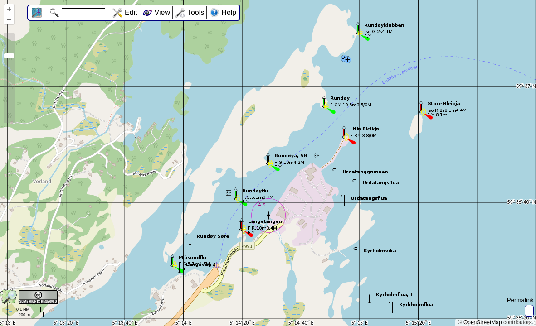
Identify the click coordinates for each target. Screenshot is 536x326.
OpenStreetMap (482, 322)
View (162, 12)
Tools (195, 12)
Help (228, 12)
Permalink (520, 300)
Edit (131, 12)
